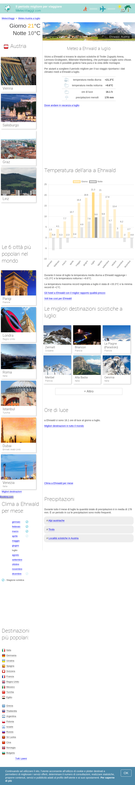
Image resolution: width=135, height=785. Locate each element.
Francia (6, 302)
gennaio (16, 522)
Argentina (11, 716)
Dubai (7, 446)
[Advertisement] (89, 133)
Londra (8, 335)
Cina (8, 742)
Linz (6, 199)
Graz (6, 162)
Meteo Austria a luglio (29, 18)
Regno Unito (9, 339)
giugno (15, 545)
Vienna (8, 88)
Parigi (7, 299)
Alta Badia (81, 377)
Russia (9, 731)
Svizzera (10, 671)
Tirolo (52, 529)
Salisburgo (11, 125)
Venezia (9, 483)
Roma (7, 372)
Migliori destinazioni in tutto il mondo (64, 425)
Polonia (10, 721)
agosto (15, 555)
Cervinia (109, 377)
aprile (15, 536)
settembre (17, 559)
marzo (15, 531)
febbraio (16, 526)
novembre (17, 569)
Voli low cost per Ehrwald (58, 298)
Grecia (9, 705)
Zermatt (50, 347)
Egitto (9, 697)
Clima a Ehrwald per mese (58, 483)
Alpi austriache (56, 520)
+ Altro (89, 391)
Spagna (10, 666)
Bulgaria (10, 753)
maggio (16, 540)
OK (126, 773)
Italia (5, 376)
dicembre (16, 573)
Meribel (49, 377)
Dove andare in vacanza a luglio (61, 105)
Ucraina (10, 660)
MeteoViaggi (8, 18)
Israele (9, 726)
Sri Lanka (11, 737)
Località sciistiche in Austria (63, 538)
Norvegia (10, 747)
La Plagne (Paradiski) (111, 345)
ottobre (15, 564)
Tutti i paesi (21, 758)
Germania (11, 655)
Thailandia (11, 711)
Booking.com (6, 496)
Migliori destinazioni (12, 491)
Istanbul (9, 409)
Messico (10, 687)
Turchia (6, 412)
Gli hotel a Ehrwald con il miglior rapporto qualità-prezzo (74, 292)
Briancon (80, 347)
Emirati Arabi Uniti (12, 449)
